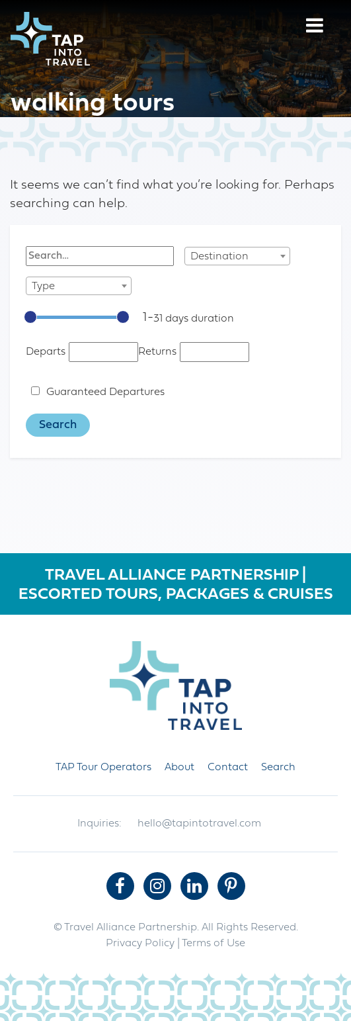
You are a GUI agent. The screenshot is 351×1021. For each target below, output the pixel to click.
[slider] (30, 317)
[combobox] (237, 256)
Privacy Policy (140, 943)
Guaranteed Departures (105, 392)
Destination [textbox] (219, 256)
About (179, 767)
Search (278, 767)
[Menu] (314, 27)
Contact (228, 767)
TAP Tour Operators (103, 767)
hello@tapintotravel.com (199, 824)
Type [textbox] (43, 286)
